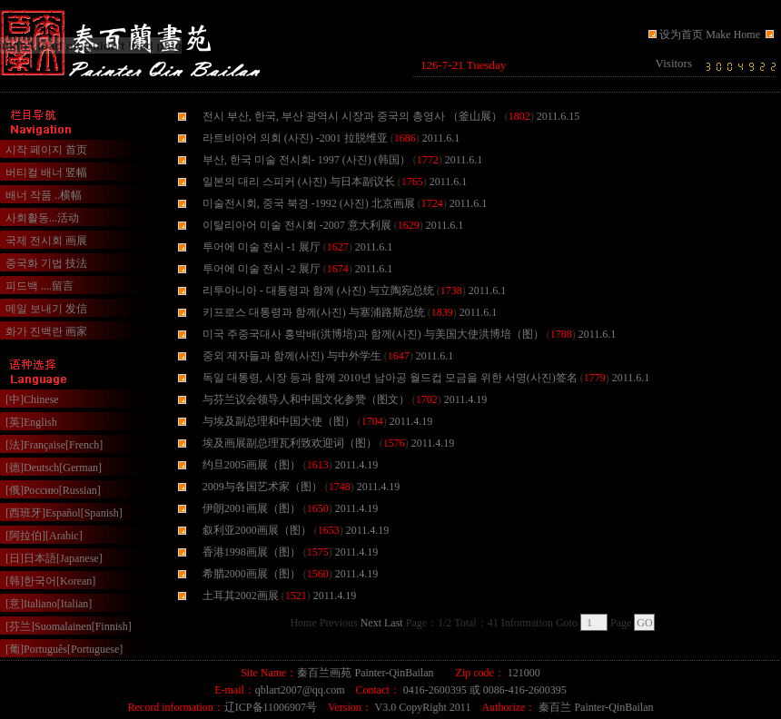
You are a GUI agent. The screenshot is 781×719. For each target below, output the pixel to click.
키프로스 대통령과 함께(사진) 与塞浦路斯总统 (314, 312)
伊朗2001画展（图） (252, 508)
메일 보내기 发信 (46, 308)
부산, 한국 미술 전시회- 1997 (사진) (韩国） (306, 159)
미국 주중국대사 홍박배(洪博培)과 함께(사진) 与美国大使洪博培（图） (373, 334)
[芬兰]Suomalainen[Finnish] (68, 626)
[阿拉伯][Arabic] (44, 535)
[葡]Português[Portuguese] (64, 649)
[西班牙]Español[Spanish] (64, 513)
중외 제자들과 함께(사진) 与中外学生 (292, 356)
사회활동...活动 (42, 218)
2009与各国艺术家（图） (262, 486)
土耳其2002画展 (241, 595)
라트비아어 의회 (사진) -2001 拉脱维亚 (295, 138)
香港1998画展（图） (252, 552)
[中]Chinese (32, 399)
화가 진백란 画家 (46, 331)
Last (393, 622)
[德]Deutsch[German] (53, 467)
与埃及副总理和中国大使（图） (279, 421)
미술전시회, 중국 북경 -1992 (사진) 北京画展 (309, 203)
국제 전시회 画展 (46, 240)
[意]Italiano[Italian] (48, 603)
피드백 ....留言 (39, 286)
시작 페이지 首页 (46, 149)
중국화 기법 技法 (46, 263)
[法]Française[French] (54, 444)
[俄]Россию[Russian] (53, 490)
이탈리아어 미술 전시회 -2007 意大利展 (297, 225)
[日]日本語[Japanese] (54, 558)
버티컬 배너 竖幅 (46, 172)
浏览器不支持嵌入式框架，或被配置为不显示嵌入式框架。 (594, 65)
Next (371, 622)
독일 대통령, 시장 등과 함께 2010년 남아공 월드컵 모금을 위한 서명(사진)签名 (390, 377)
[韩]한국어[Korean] (50, 581)
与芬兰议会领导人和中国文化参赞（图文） (306, 399)
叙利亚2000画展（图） (257, 530)
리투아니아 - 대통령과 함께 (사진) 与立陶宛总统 (318, 290)
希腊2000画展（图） (252, 573)
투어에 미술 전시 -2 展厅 (262, 268)
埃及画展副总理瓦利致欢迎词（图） (290, 443)
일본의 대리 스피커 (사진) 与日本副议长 (299, 181)
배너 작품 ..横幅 (43, 195)
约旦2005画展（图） (252, 464)
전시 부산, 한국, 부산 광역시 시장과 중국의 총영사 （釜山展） (352, 116)
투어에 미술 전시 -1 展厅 (262, 247)
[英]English (31, 422)
